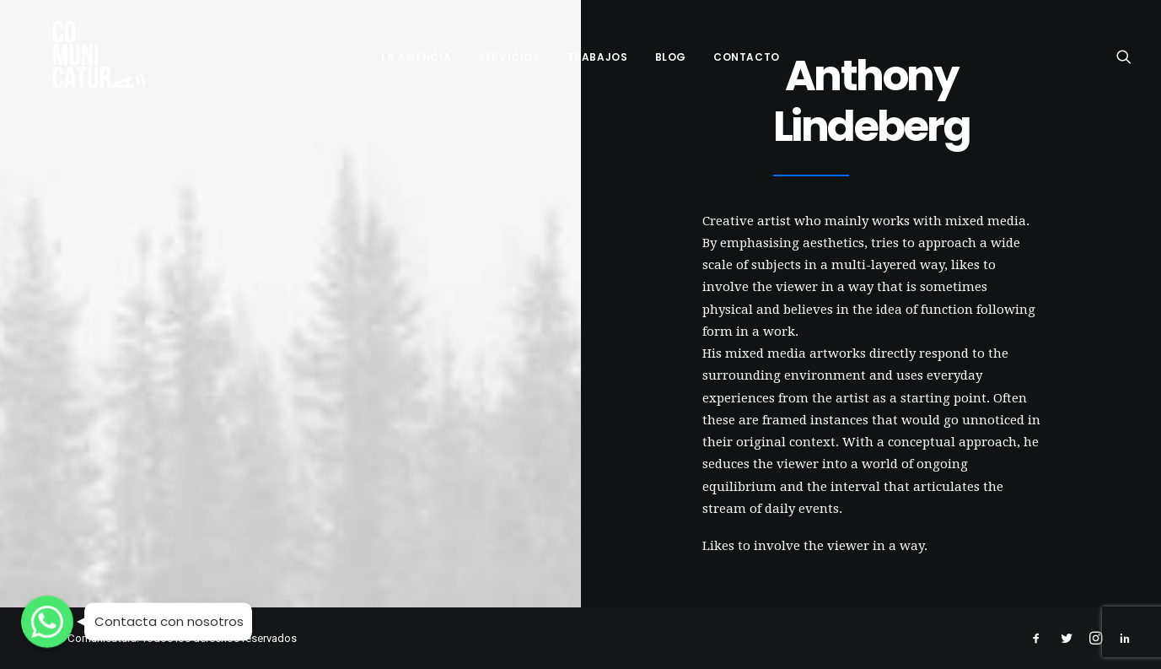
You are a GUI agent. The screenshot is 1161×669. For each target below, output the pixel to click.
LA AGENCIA (416, 52)
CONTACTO (746, 52)
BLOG (670, 52)
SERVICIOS (509, 52)
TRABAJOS (597, 52)
